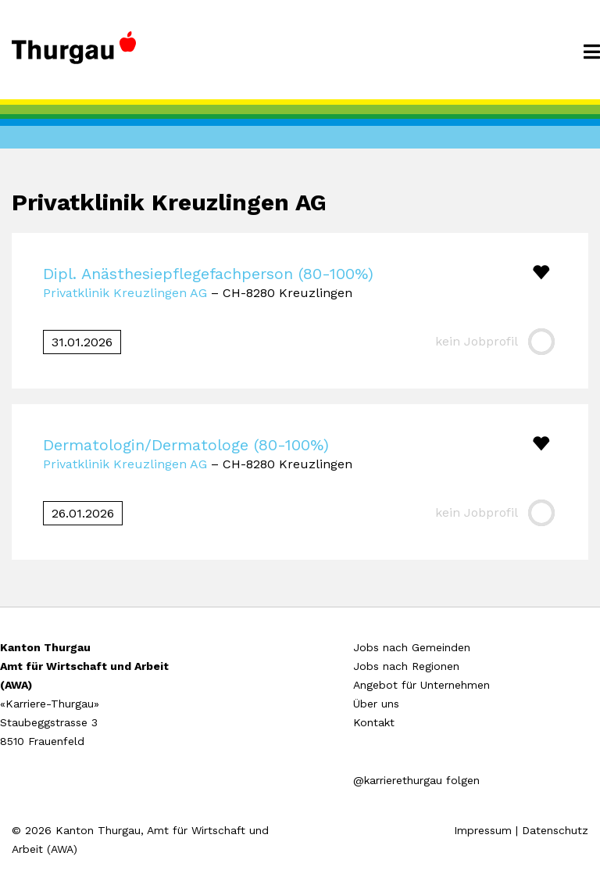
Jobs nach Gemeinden (411, 647)
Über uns (376, 703)
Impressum (483, 830)
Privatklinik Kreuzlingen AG (125, 292)
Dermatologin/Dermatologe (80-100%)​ (186, 444)
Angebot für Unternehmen (421, 685)
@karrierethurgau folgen (416, 780)
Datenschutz (555, 830)
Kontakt (374, 722)
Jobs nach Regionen (406, 666)
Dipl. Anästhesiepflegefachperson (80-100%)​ (208, 273)
